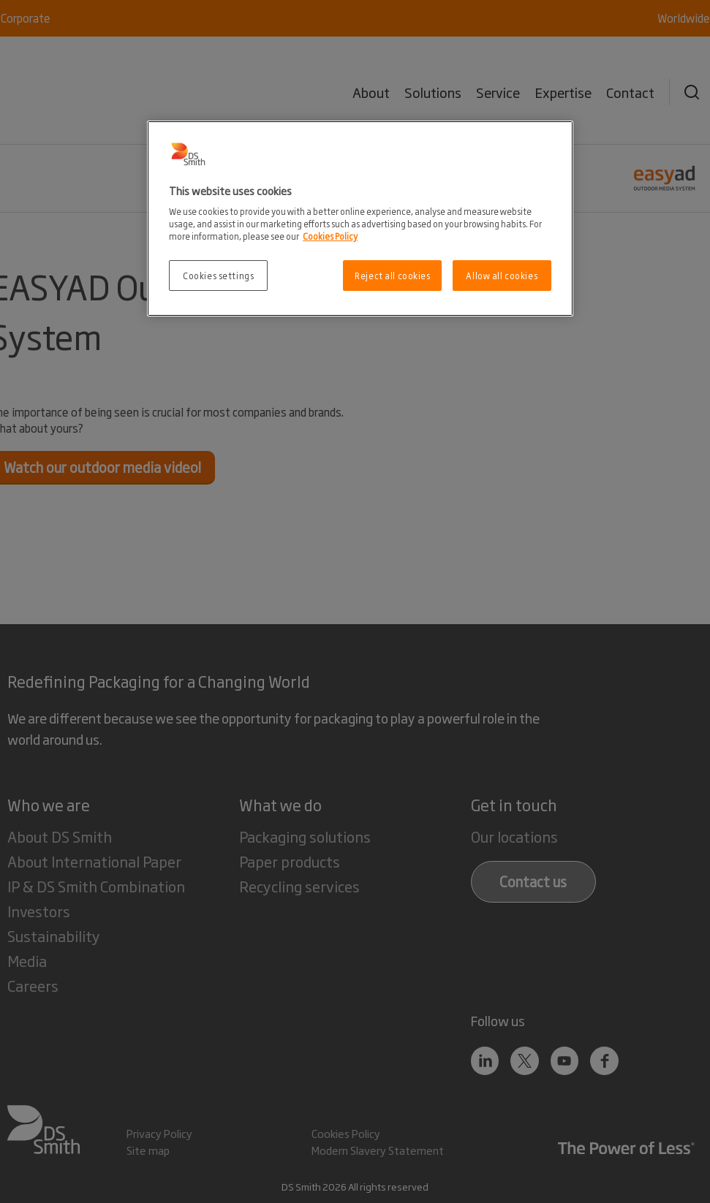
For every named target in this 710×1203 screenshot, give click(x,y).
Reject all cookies (392, 275)
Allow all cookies (501, 275)
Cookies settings (218, 275)
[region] (360, 219)
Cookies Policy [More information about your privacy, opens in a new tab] (330, 235)
